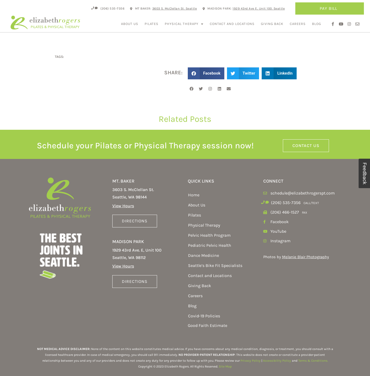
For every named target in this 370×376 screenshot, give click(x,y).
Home (193, 194)
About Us (129, 24)
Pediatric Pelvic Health (209, 245)
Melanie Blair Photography (305, 256)
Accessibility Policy (277, 360)
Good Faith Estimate (207, 325)
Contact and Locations (232, 24)
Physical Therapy (184, 24)
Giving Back (272, 24)
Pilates (151, 24)
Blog (316, 24)
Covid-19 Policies (204, 315)
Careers (298, 24)
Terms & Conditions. (313, 360)
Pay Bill (330, 8)
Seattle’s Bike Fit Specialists (215, 265)
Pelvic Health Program (209, 235)
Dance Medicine (203, 255)
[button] (206, 73)
